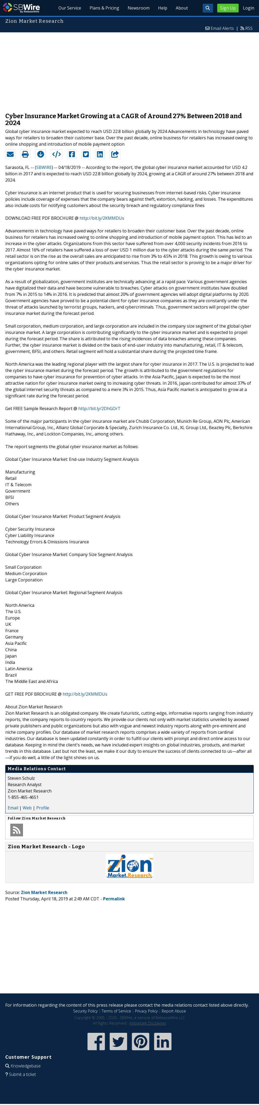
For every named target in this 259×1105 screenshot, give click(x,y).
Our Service (69, 8)
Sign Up (228, 8)
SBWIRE (44, 167)
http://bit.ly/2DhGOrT (99, 408)
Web (27, 808)
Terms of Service (116, 1011)
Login (248, 8)
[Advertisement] (129, 70)
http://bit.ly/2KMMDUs (102, 218)
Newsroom (139, 8)
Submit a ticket (22, 1074)
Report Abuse (174, 1011)
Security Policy (85, 1011)
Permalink (114, 899)
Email (13, 808)
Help (162, 8)
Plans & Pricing (104, 8)
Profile (42, 808)
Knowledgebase (26, 1066)
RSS (249, 28)
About (182, 8)
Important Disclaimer (148, 1023)
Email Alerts (222, 28)
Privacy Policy (146, 1011)
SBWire (21, 8)
